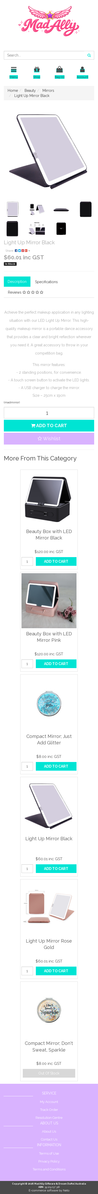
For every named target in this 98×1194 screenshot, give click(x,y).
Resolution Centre (49, 1118)
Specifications (46, 282)
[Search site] (89, 55)
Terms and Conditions (49, 1169)
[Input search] (44, 55)
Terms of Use (49, 1153)
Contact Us (49, 1139)
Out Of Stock (48, 1073)
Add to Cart (49, 425)
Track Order (49, 1110)
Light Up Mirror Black (48, 838)
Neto (66, 1190)
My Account (49, 1102)
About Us (49, 1131)
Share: (17, 250)
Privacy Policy (49, 1161)
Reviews (25, 292)
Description (17, 282)
